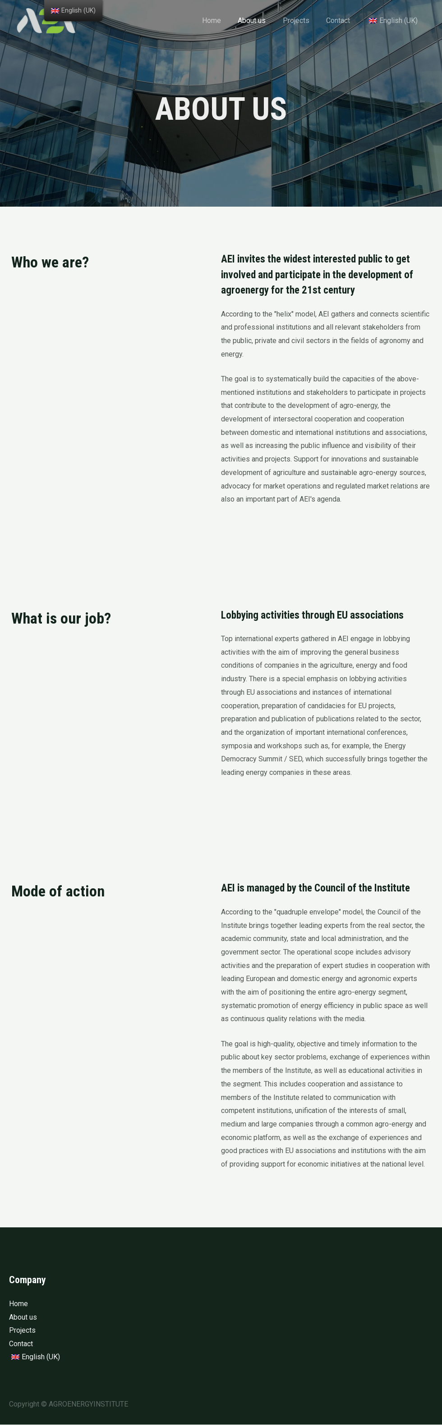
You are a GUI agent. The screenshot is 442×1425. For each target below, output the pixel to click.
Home (222, 20)
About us (260, 20)
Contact (342, 20)
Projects (302, 20)
